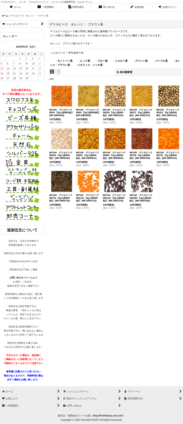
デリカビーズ (75, 52)
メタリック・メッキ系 (90, 65)
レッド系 (85, 60)
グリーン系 (141, 60)
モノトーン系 (65, 60)
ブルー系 (103, 60)
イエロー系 (121, 60)
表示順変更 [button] (124, 72)
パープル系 (161, 60)
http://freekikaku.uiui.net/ (108, 415)
